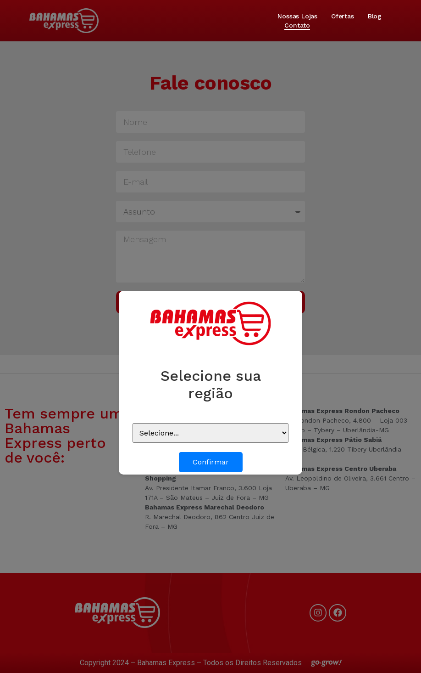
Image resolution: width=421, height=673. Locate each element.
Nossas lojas (297, 16)
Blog (375, 16)
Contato (297, 25)
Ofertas (342, 16)
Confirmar (211, 462)
